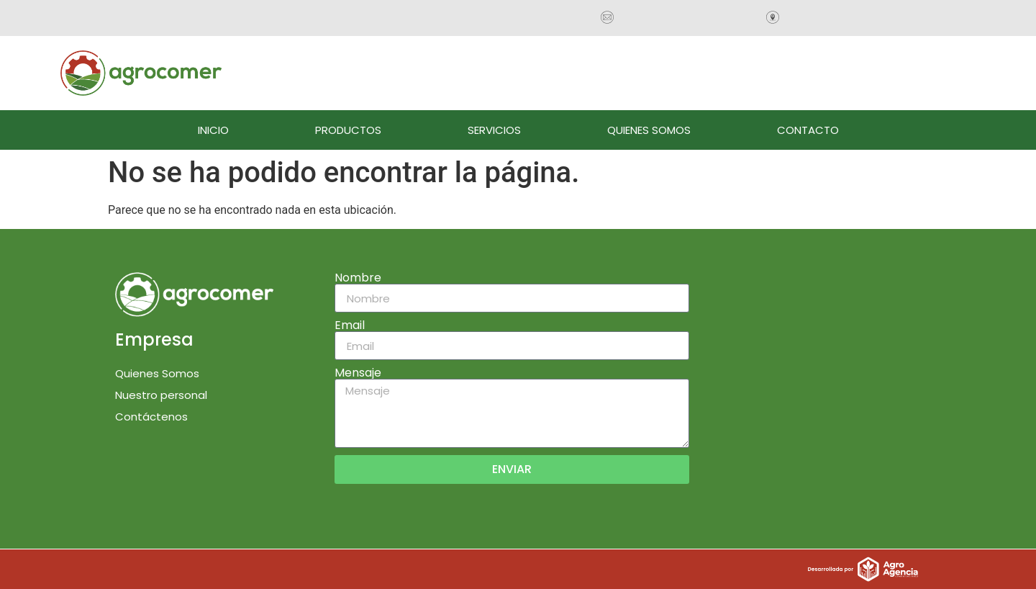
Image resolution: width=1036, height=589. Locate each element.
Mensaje (358, 373)
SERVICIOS (494, 130)
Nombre (358, 278)
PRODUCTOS (348, 130)
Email (350, 325)
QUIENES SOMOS (649, 130)
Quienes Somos (157, 373)
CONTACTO (808, 130)
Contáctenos (151, 416)
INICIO (213, 130)
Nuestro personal (161, 395)
